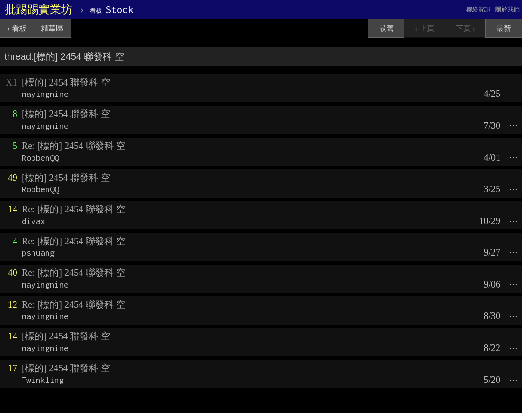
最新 (503, 28)
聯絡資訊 (478, 9)
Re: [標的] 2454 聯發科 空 (74, 145)
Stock (112, 9)
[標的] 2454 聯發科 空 (66, 82)
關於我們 (507, 9)
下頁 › (465, 28)
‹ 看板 (17, 28)
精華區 (52, 28)
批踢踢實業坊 (38, 9)
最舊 (386, 28)
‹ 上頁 (424, 28)
